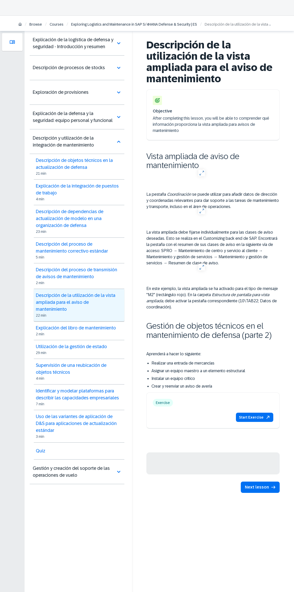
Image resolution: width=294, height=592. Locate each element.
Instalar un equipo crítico (173, 378)
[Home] (20, 25)
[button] (254, 417)
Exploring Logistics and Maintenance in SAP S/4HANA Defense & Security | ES (134, 24)
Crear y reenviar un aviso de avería (181, 386)
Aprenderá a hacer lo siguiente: (173, 354)
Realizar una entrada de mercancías (182, 363)
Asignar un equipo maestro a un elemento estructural (198, 371)
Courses (56, 24)
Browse (35, 24)
